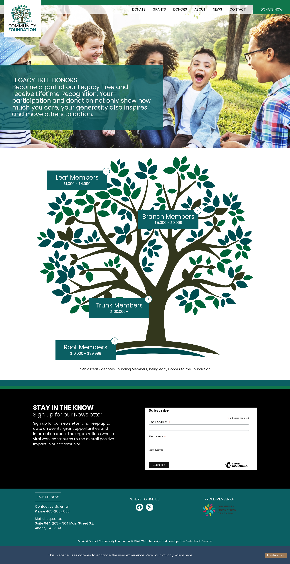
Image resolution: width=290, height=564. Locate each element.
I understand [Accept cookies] (276, 555)
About (199, 9)
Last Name (156, 449)
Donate (138, 9)
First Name (157, 436)
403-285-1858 (58, 511)
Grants (159, 9)
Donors (180, 9)
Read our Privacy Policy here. (169, 555)
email (64, 506)
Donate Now (272, 9)
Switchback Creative (199, 541)
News (217, 9)
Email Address (159, 422)
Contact (238, 9)
